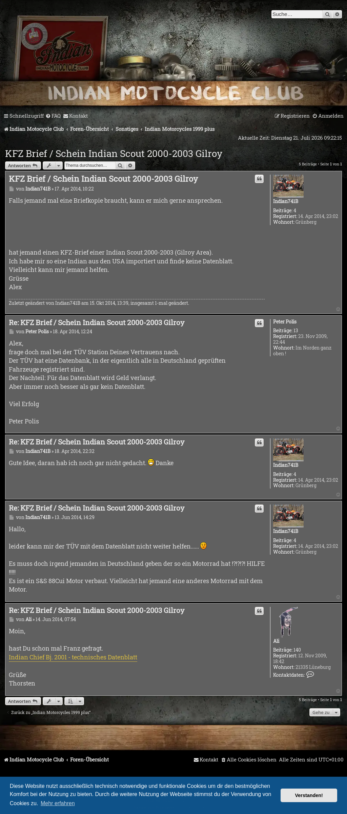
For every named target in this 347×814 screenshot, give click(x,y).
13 (295, 331)
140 (297, 650)
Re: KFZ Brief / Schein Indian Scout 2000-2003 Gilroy (96, 322)
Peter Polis (285, 322)
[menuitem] (53, 116)
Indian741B (285, 201)
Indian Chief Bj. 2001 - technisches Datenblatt (73, 657)
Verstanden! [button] (309, 795)
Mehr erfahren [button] (58, 803)
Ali (276, 641)
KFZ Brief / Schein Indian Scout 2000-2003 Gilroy (113, 153)
